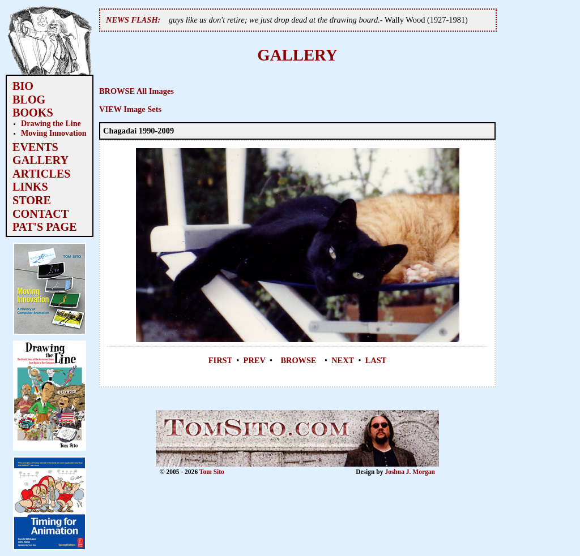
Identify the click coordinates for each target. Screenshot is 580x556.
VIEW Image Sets (130, 109)
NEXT (342, 360)
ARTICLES (41, 173)
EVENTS (35, 147)
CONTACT (40, 214)
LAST (376, 360)
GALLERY (40, 160)
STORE (31, 200)
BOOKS (32, 112)
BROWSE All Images (136, 91)
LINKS (30, 186)
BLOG (28, 99)
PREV (255, 360)
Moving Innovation (54, 132)
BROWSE (298, 360)
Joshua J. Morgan (410, 471)
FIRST (220, 360)
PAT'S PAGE (44, 227)
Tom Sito (211, 471)
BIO (22, 86)
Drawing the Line (51, 123)
